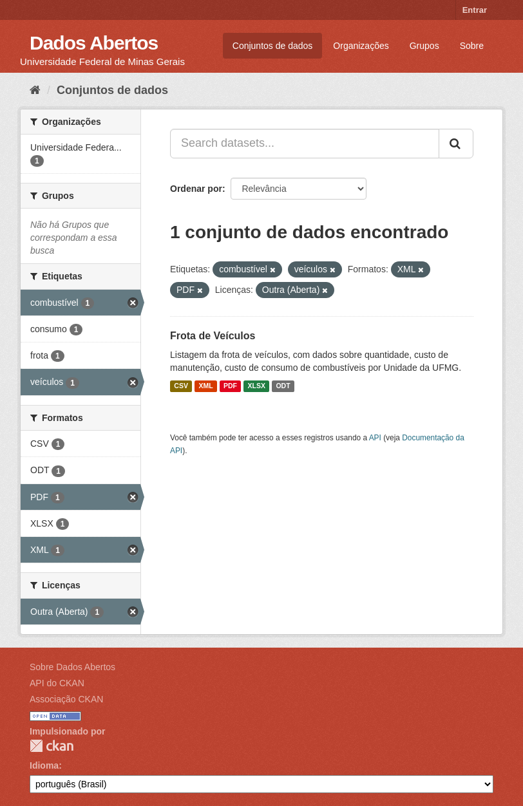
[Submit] (456, 143)
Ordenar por (196, 188)
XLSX (256, 386)
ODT (283, 386)
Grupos (424, 46)
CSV (181, 386)
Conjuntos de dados (273, 46)
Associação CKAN (66, 699)
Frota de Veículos (212, 335)
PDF (230, 386)
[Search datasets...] (304, 143)
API (375, 437)
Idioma (44, 765)
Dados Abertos (94, 42)
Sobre (472, 46)
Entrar (474, 10)
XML (205, 386)
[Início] (35, 90)
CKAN (51, 746)
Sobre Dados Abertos (72, 667)
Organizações (360, 46)
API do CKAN (57, 683)
